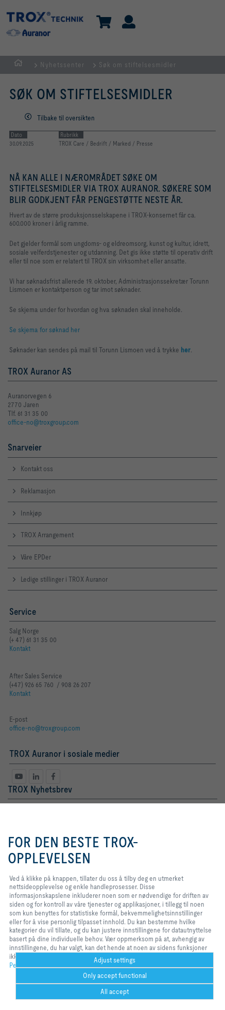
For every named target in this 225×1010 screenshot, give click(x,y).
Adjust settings (114, 960)
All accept (114, 991)
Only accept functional (115, 975)
